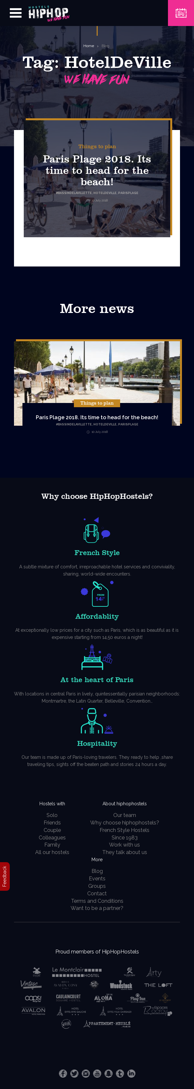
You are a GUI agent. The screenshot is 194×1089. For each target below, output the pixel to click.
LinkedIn (131, 1074)
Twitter (74, 1074)
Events (97, 878)
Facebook (63, 1074)
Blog (105, 46)
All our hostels (52, 852)
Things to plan (97, 146)
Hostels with (52, 803)
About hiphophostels (125, 803)
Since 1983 (125, 838)
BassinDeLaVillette (75, 424)
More (97, 859)
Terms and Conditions (97, 901)
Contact (97, 893)
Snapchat (108, 1074)
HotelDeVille (105, 424)
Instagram (86, 1074)
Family (52, 845)
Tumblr (120, 1074)
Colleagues (52, 838)
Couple (52, 830)
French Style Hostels (124, 830)
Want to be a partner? (97, 908)
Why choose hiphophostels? (124, 823)
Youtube (97, 1074)
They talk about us (124, 852)
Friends (52, 823)
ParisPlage (128, 424)
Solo (52, 815)
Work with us (124, 845)
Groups (97, 886)
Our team (124, 815)
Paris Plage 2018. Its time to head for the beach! (97, 170)
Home (88, 46)
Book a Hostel (181, 9)
